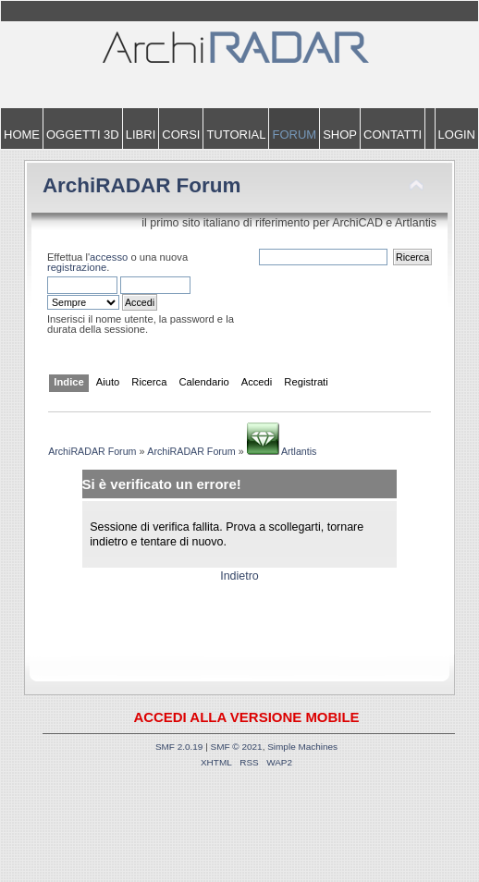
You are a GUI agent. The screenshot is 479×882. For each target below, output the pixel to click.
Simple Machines (302, 746)
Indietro (239, 576)
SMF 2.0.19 (179, 746)
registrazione (76, 267)
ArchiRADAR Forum (142, 185)
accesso (109, 257)
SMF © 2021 (237, 746)
